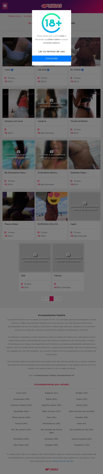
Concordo (52, 58)
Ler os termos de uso (51, 51)
